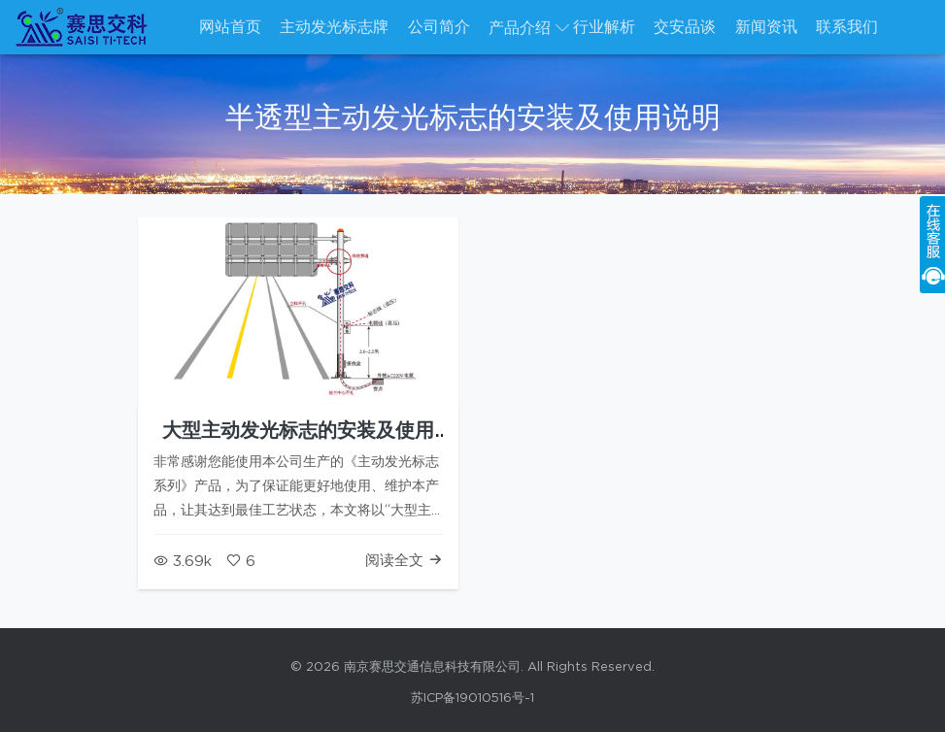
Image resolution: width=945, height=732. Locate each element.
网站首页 (230, 27)
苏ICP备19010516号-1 (472, 698)
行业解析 (604, 27)
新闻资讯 (766, 27)
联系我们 (847, 27)
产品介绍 (520, 28)
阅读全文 (404, 560)
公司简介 (439, 27)
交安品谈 (685, 27)
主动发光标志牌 (334, 27)
